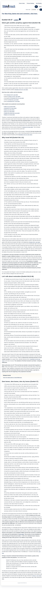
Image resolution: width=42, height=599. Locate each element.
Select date (28, 9)
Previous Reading (30, 3)
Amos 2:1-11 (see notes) (9, 111)
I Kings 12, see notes (36, 575)
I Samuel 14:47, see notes (12, 94)
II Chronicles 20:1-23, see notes (16, 98)
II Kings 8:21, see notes (13, 99)
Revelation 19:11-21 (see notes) (25, 134)
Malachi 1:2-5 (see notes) (9, 114)
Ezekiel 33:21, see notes (34, 242)
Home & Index (22, 3)
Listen (16, 20)
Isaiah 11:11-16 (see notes (9, 106)
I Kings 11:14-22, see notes (14, 96)
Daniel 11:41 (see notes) (9, 109)
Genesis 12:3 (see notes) (27, 127)
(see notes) (21, 534)
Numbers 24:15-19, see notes (21, 89)
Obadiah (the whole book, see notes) (12, 113)
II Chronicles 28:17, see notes (13, 101)
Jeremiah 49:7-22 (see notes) (10, 108)
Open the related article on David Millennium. (12, 377)
